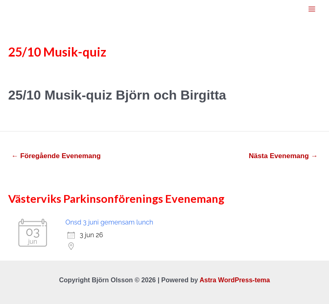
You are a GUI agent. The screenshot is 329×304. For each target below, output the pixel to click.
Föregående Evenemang (56, 155)
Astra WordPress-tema (234, 280)
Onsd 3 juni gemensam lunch (109, 222)
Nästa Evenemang (283, 155)
